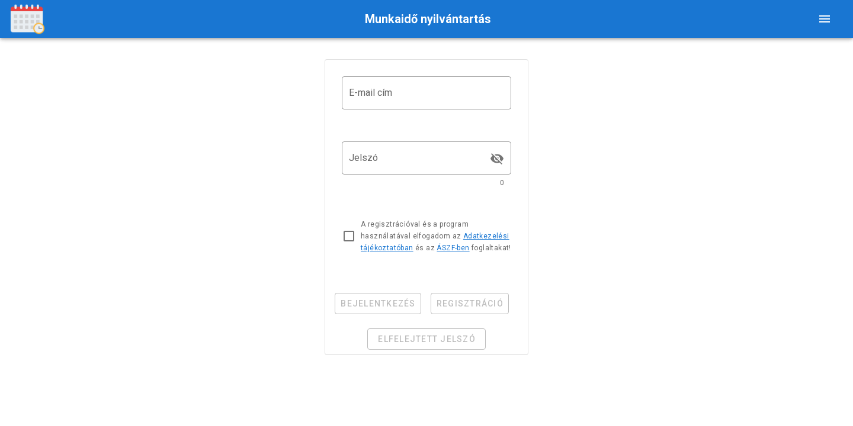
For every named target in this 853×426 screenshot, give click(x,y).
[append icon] (497, 158)
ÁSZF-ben (453, 248)
